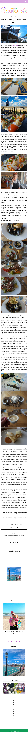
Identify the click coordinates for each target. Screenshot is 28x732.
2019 (14, 706)
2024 (14, 700)
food (18, 524)
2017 (14, 709)
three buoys (15, 45)
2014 (14, 715)
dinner (11, 524)
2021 (14, 702)
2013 (14, 717)
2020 (14, 704)
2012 (14, 718)
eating (15, 524)
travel (21, 524)
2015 (14, 713)
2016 (14, 711)
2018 (14, 707)
